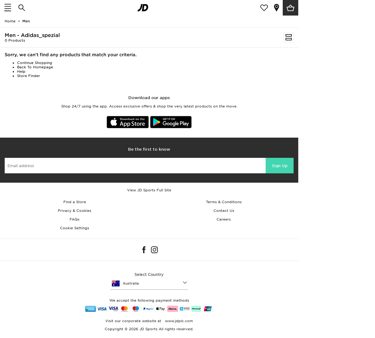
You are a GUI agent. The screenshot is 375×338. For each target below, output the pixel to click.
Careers (224, 219)
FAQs (75, 219)
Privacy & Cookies (74, 210)
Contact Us (223, 210)
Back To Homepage (35, 67)
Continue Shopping (34, 63)
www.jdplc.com (178, 321)
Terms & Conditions (224, 202)
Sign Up (279, 165)
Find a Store (74, 202)
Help (21, 71)
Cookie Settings (74, 228)
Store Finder (28, 76)
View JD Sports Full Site (149, 190)
